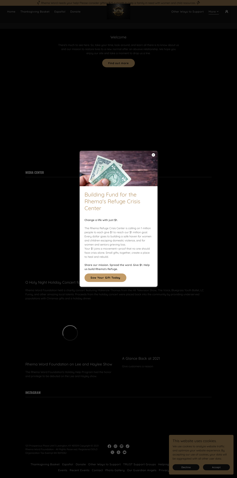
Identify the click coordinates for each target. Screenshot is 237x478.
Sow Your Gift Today (105, 277)
